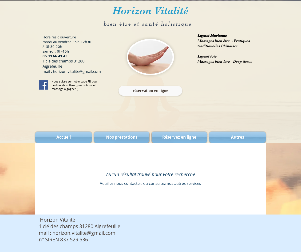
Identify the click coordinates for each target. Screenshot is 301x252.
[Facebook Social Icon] (43, 85)
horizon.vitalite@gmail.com (77, 71)
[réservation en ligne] (150, 91)
